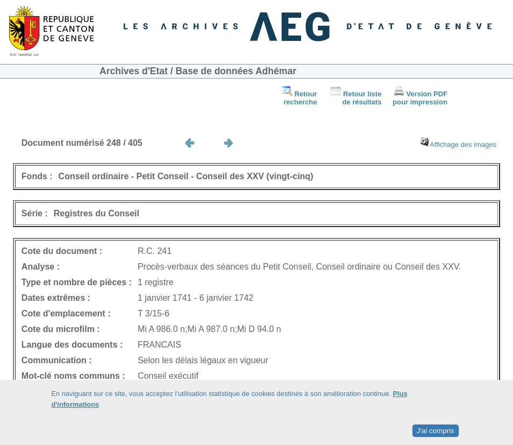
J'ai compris (435, 431)
